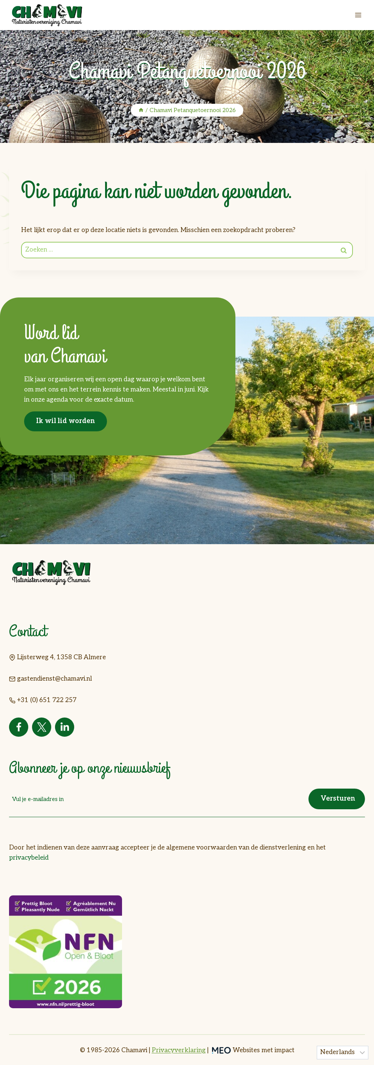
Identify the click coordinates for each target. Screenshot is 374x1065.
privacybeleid (29, 857)
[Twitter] (41, 727)
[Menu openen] (358, 15)
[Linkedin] (64, 727)
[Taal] (343, 1052)
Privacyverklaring (179, 1049)
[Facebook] (18, 727)
